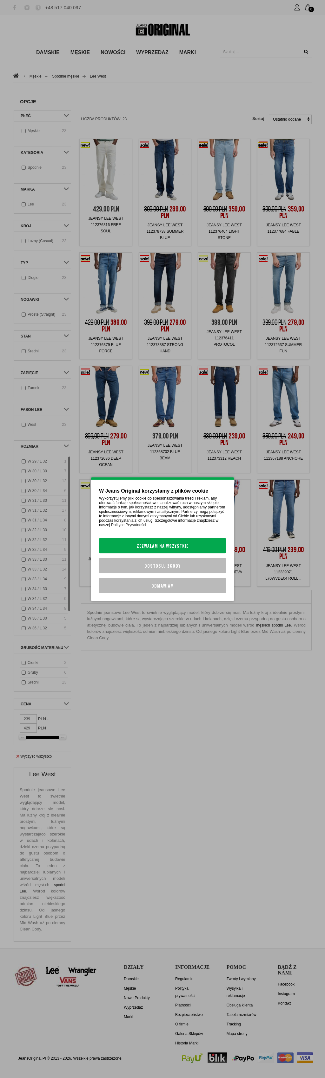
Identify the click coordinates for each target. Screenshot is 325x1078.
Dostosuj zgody (162, 565)
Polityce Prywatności (128, 524)
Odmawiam (162, 585)
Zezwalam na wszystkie (163, 545)
